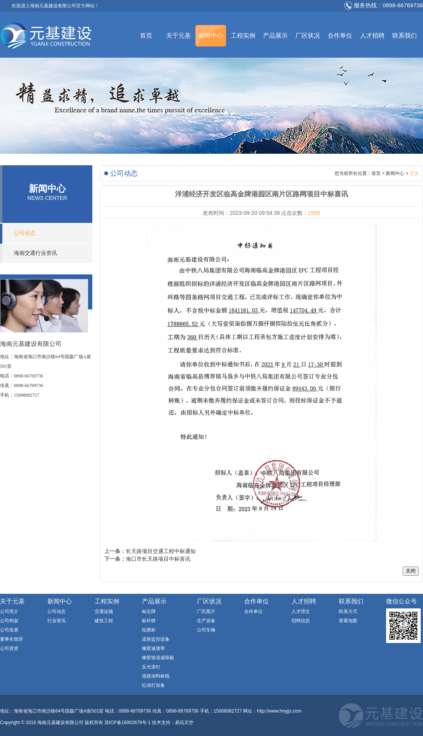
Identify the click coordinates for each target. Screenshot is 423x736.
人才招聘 (372, 35)
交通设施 (104, 611)
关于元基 (178, 35)
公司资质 (9, 648)
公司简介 (9, 611)
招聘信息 (300, 620)
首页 (146, 35)
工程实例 (243, 35)
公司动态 (24, 233)
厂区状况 (307, 35)
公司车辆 (206, 630)
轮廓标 (149, 630)
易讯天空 (184, 722)
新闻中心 (210, 35)
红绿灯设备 (153, 685)
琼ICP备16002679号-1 (128, 722)
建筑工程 (104, 620)
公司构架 (9, 620)
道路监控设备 (156, 639)
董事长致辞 (11, 639)
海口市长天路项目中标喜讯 (158, 559)
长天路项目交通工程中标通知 (161, 551)
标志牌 (149, 611)
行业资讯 (56, 620)
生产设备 (206, 620)
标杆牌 (149, 620)
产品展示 (275, 35)
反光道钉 (151, 667)
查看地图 (348, 620)
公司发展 (9, 630)
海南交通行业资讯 (35, 253)
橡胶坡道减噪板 (158, 657)
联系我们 (404, 35)
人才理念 (300, 611)
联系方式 (348, 611)
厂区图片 (206, 611)
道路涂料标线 (156, 676)
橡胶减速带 (153, 648)
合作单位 (340, 35)
